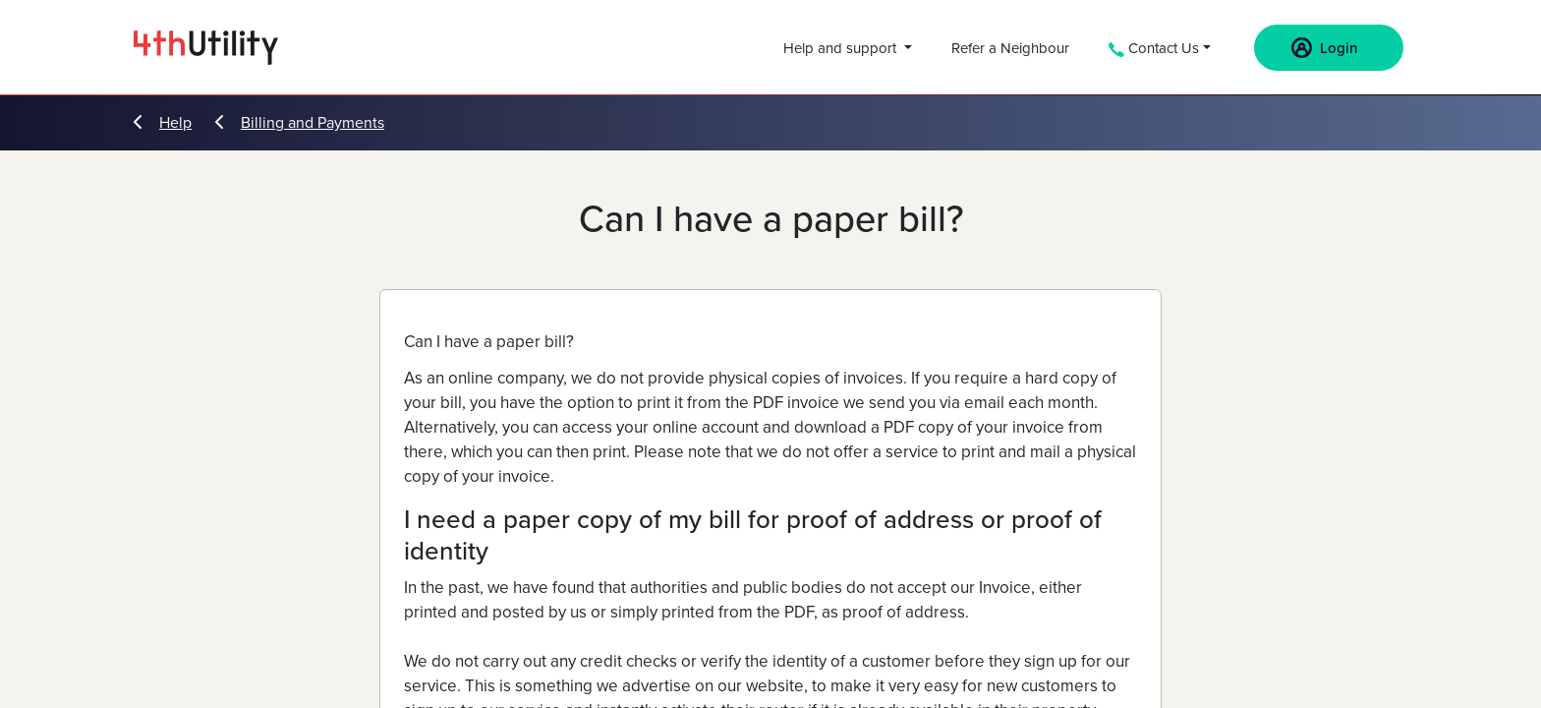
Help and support (841, 48)
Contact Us (1154, 48)
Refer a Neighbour (1010, 48)
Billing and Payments (299, 123)
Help (163, 123)
